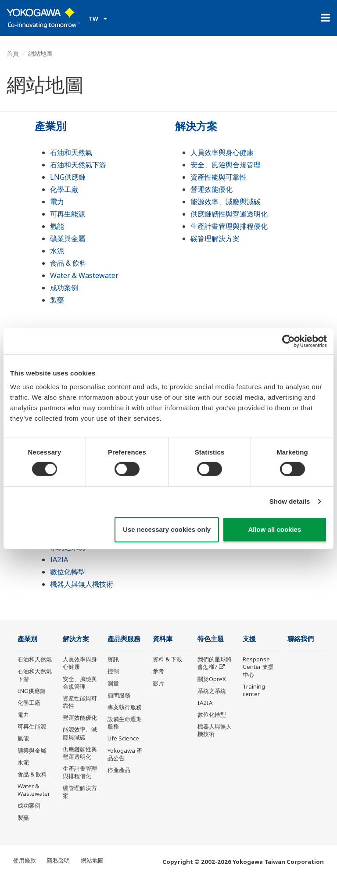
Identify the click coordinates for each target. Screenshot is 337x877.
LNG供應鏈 (68, 177)
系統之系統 (211, 691)
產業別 (50, 126)
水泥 (57, 251)
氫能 (57, 226)
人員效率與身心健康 (222, 152)
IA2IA (59, 559)
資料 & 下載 (167, 659)
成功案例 (64, 287)
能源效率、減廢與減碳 (225, 201)
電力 (57, 201)
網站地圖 (92, 860)
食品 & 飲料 (68, 263)
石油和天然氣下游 (78, 165)
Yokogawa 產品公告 (125, 754)
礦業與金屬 (67, 238)
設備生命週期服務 (125, 722)
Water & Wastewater (84, 275)
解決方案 (196, 126)
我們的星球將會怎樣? (214, 663)
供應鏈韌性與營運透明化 (229, 214)
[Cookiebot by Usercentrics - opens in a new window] (288, 340)
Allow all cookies (274, 529)
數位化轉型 (67, 572)
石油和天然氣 (71, 152)
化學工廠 (64, 189)
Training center (254, 690)
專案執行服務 (125, 707)
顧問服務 (119, 695)
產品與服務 (124, 638)
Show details (289, 501)
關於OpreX (211, 679)
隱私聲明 (58, 860)
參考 (158, 671)
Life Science (123, 738)
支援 (249, 638)
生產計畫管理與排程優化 (229, 226)
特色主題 (210, 638)
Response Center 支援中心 (258, 666)
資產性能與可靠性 (218, 177)
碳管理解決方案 (215, 238)
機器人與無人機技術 (81, 584)
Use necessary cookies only (167, 529)
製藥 (57, 300)
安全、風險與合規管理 (225, 165)
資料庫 (162, 638)
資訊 (113, 659)
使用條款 (24, 860)
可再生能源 (67, 214)
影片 (158, 683)
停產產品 (119, 770)
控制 (113, 671)
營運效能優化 (211, 189)
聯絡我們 (300, 638)
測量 (113, 683)
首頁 (13, 53)
